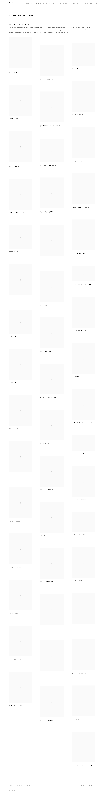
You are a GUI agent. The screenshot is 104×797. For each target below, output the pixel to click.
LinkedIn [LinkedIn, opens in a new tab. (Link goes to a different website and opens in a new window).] (85, 785)
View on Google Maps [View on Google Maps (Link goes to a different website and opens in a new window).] (94, 785)
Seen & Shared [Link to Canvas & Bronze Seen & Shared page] (57, 3)
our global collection (63, 29)
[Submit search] (99, 3)
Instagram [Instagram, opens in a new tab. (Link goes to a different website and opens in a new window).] (83, 785)
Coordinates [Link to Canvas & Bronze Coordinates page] (93, 3)
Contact (20, 785)
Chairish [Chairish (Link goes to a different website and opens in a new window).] (30, 785)
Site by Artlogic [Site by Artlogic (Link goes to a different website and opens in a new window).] (74, 792)
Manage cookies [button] (13, 790)
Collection (11, 785)
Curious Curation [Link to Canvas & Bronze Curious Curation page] (76, 3)
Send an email (91, 785)
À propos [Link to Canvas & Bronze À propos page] (85, 3)
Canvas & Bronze (10, 3)
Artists (16, 785)
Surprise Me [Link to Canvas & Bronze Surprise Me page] (66, 3)
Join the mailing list (89, 785)
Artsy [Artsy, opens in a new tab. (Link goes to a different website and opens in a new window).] (87, 785)
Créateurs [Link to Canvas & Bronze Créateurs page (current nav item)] (38, 3)
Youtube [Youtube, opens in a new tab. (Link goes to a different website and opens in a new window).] (81, 785)
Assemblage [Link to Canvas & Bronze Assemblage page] (29, 3)
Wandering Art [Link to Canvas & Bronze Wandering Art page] (46, 3)
